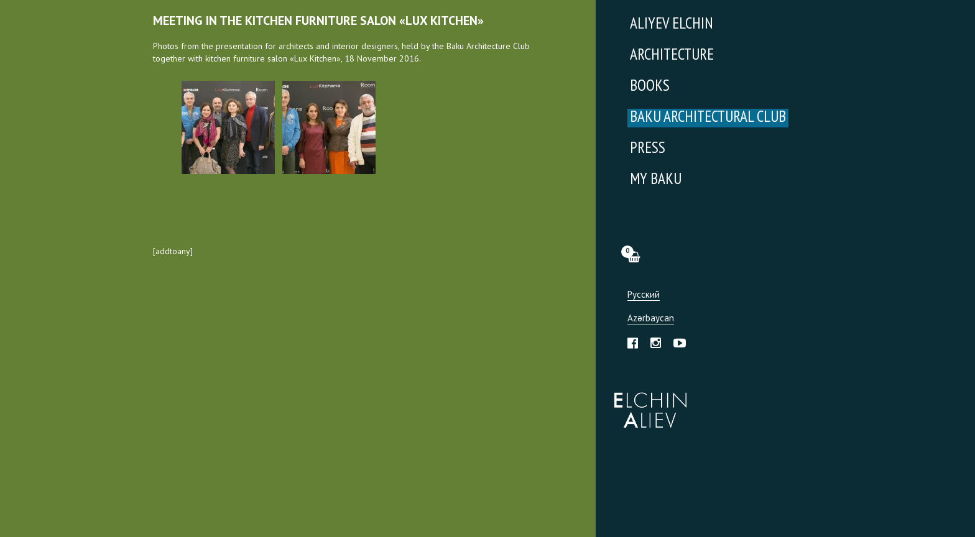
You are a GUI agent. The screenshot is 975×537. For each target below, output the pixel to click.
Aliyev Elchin (671, 24)
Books (650, 86)
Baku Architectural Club (708, 118)
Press (647, 149)
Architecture (672, 55)
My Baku (656, 180)
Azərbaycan (650, 318)
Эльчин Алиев (647, 403)
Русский (643, 295)
